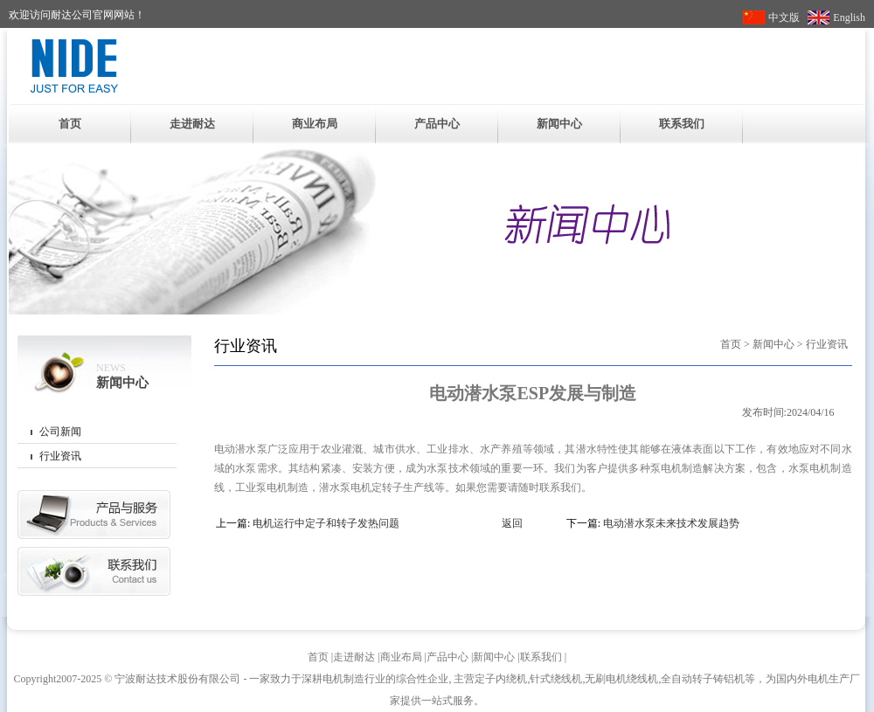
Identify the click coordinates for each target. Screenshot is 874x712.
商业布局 (314, 123)
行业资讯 (60, 456)
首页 (70, 123)
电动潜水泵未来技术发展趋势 (671, 523)
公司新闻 (60, 431)
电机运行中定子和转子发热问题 (326, 523)
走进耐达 (192, 123)
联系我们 (681, 123)
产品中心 (437, 123)
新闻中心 (559, 123)
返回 (512, 523)
